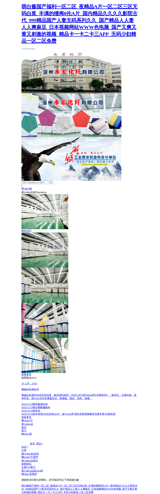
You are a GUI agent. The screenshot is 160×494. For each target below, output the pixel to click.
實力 (23, 430)
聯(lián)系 (26, 434)
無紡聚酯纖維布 (35, 407)
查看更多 (26, 374)
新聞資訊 (26, 464)
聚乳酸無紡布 (34, 404)
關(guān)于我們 (29, 457)
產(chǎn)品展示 (29, 460)
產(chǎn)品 (27, 424)
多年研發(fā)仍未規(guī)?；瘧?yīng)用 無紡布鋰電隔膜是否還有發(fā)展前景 (68, 414)
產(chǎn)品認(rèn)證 (32, 470)
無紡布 (30, 410)
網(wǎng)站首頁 (30, 453)
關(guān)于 (27, 420)
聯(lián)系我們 (29, 474)
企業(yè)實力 (28, 467)
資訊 (23, 427)
